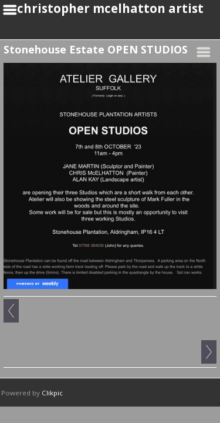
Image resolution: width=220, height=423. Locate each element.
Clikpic (52, 392)
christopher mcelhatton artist (110, 8)
